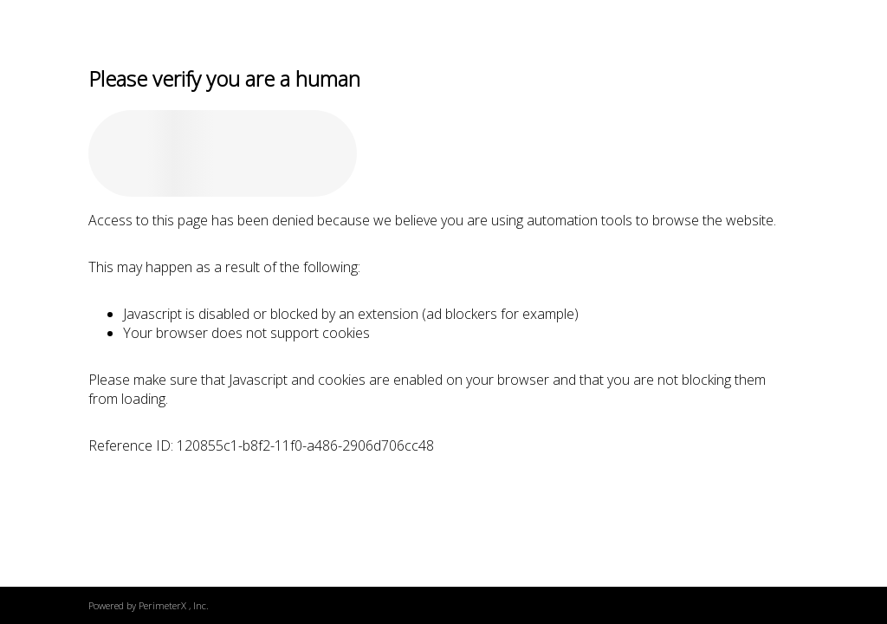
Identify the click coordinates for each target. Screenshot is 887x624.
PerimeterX (162, 605)
